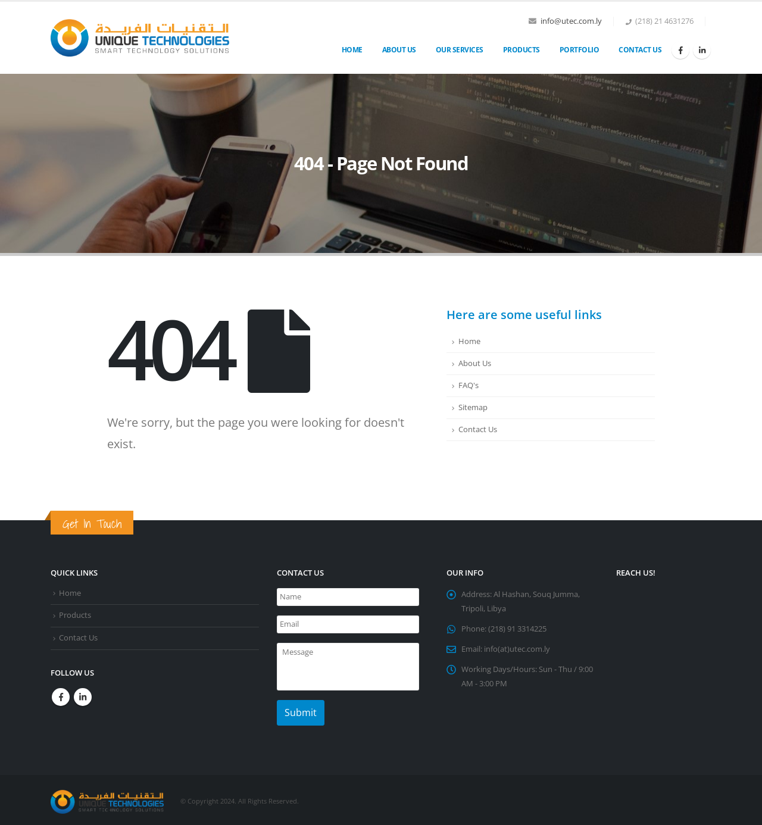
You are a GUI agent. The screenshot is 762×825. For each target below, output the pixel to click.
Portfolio (579, 50)
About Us (399, 50)
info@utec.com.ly (571, 21)
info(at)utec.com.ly (517, 649)
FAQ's (468, 385)
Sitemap (473, 407)
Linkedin (83, 697)
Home (352, 50)
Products (521, 50)
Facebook (61, 697)
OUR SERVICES (459, 50)
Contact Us (640, 50)
